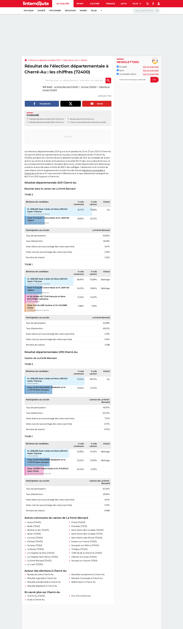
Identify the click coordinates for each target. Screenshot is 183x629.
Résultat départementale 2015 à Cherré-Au (46, 122)
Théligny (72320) (79, 549)
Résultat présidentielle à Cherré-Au (44, 582)
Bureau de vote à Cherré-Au (40, 574)
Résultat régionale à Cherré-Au (41, 578)
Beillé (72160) (33, 526)
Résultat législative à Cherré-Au (42, 586)
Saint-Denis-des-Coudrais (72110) (86, 534)
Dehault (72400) (35, 541)
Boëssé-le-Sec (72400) (38, 530)
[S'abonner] (138, 79)
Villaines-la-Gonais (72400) (84, 557)
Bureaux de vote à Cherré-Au (82, 119)
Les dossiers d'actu (126, 74)
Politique (29, 11)
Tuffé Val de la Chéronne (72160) (86, 553)
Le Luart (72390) (35, 564)
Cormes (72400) (88, 87)
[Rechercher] (146, 10)
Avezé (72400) (34, 522)
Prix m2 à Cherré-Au (81, 596)
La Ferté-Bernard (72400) (66, 87)
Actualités (62, 3)
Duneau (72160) (34, 545)
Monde (83, 11)
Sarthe (84, 60)
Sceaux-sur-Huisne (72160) (84, 541)
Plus (137, 3)
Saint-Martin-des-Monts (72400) (86, 537)
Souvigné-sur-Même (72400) (85, 545)
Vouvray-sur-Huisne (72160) (84, 560)
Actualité (122, 67)
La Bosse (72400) (35, 549)
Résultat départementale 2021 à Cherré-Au (46, 119)
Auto (124, 3)
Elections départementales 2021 (45, 60)
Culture (94, 3)
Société (41, 11)
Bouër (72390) (34, 534)
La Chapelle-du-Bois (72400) (40, 553)
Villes (94, 11)
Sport (80, 3)
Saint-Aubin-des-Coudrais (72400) (87, 530)
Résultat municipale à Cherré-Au (86, 578)
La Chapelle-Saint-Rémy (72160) (42, 557)
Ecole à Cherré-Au (35, 599)
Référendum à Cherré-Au (83, 582)
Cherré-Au (74, 122)
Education (70, 11)
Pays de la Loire (70, 60)
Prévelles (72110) (79, 526)
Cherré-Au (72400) (36, 596)
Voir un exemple (151, 67)
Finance (110, 3)
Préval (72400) (78, 522)
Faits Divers (55, 11)
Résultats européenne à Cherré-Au (88, 574)
